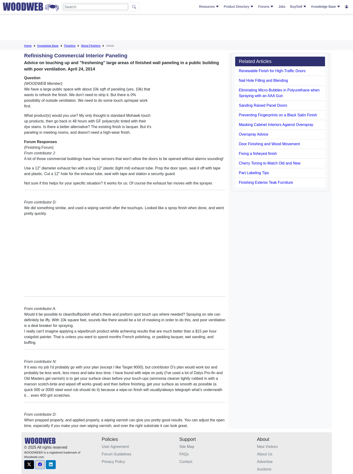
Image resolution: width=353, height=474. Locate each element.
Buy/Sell (298, 6)
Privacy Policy (113, 462)
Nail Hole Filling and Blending (263, 80)
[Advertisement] (176, 28)
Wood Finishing (91, 45)
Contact (185, 462)
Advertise (265, 462)
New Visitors (267, 447)
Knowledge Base (325, 6)
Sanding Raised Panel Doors (263, 105)
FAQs (184, 454)
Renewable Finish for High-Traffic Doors (272, 71)
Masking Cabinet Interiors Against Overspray (276, 125)
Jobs (282, 6)
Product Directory (239, 6)
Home (28, 45)
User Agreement (115, 447)
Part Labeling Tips (254, 173)
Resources (209, 6)
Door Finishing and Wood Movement (269, 144)
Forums (266, 6)
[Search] (95, 7)
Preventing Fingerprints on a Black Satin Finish (278, 115)
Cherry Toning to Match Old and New (270, 163)
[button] (29, 464)
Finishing (69, 45)
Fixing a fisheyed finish (258, 154)
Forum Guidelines (116, 454)
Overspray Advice (253, 134)
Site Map (186, 447)
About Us (265, 454)
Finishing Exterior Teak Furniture (266, 182)
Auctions (264, 469)
